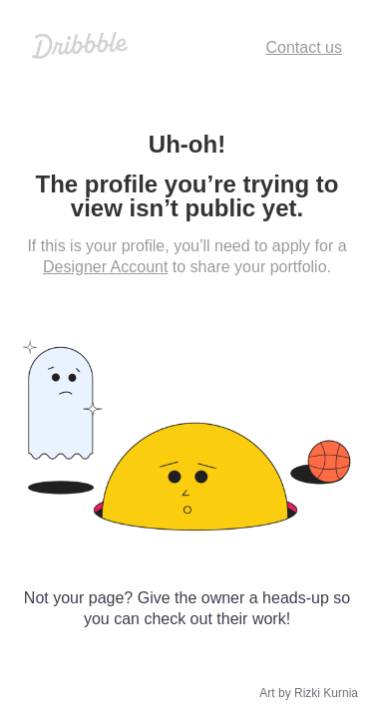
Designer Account (105, 266)
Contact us (304, 47)
